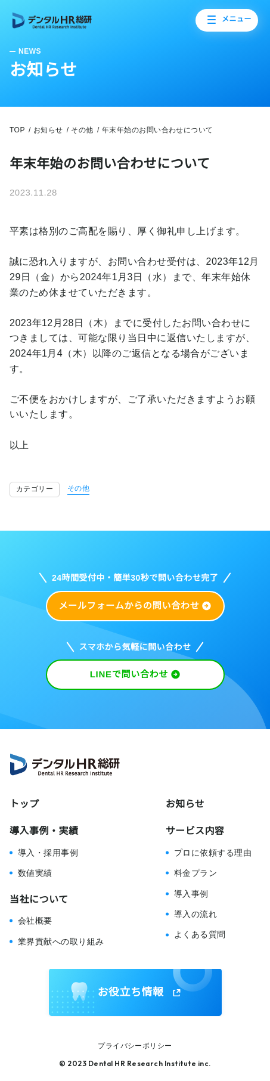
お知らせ (185, 804)
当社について (39, 899)
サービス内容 (195, 831)
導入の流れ (195, 914)
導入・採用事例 (48, 852)
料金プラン (195, 873)
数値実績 (35, 873)
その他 (78, 488)
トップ (24, 804)
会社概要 (35, 920)
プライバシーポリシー (135, 1046)
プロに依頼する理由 (213, 852)
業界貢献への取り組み (61, 941)
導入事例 (191, 894)
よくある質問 (200, 934)
